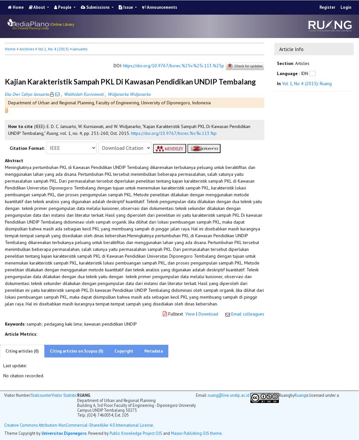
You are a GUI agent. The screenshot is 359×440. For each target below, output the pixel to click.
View (190, 314)
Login (346, 7)
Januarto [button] (80, 48)
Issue (126, 7)
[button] (6, 110)
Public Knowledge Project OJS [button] (136, 433)
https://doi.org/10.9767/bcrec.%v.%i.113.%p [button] (174, 133)
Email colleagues (247, 314)
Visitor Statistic (64, 395)
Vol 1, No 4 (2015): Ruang (307, 83)
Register (327, 7)
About (37, 7)
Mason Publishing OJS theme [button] (196, 433)
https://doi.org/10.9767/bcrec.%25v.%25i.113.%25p (173, 66)
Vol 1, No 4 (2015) (53, 48)
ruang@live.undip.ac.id (228, 395)
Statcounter (41, 395)
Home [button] (10, 48)
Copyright (123, 351)
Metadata (153, 351)
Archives (26, 48)
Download (208, 314)
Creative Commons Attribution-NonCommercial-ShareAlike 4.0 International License (78, 425)
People (63, 7)
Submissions (96, 7)
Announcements (159, 7)
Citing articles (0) (22, 351)
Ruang (300, 395)
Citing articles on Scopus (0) (76, 351)
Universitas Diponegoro (64, 433)
